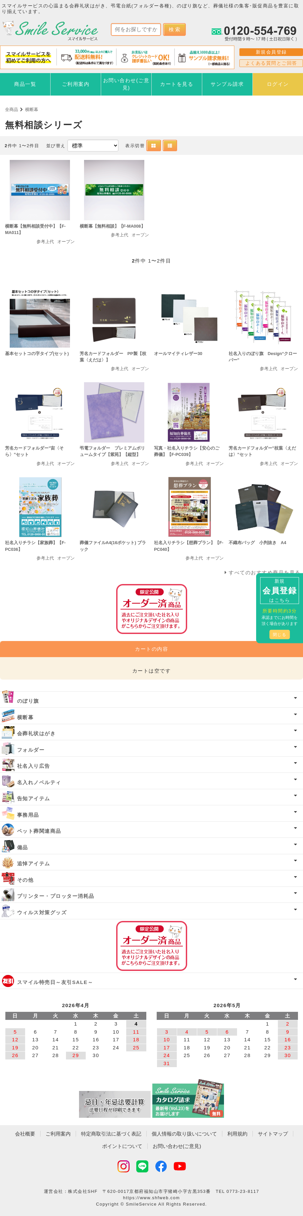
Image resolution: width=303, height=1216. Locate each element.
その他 (25, 880)
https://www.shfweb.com (151, 1197)
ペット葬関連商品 (39, 831)
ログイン (278, 84)
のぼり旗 (28, 701)
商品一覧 (25, 84)
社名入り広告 (33, 766)
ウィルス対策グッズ (42, 912)
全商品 (11, 109)
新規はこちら (279, 590)
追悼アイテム (33, 863)
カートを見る (176, 84)
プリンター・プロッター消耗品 (55, 896)
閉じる (280, 634)
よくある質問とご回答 (271, 63)
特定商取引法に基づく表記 (111, 1134)
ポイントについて (122, 1146)
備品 (22, 847)
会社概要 (25, 1134)
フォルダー (31, 750)
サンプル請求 (227, 84)
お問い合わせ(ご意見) (126, 84)
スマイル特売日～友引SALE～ (55, 982)
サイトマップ (273, 1134)
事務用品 (28, 815)
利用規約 (237, 1134)
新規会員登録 (271, 52)
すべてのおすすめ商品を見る (265, 572)
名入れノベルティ (39, 782)
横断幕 (31, 109)
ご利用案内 (76, 84)
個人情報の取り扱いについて (184, 1134)
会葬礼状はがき (36, 733)
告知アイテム (33, 798)
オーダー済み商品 (151, 946)
